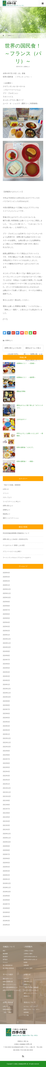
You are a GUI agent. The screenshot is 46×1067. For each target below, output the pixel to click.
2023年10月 (7, 697)
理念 (4, 950)
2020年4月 (6, 867)
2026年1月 (6, 585)
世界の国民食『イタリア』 (25, 447)
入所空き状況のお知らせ (30, 956)
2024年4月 (6, 672)
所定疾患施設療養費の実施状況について (16, 533)
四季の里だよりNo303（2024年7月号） (13, 349)
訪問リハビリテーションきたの (11, 990)
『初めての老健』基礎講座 (11, 485)
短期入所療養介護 (8, 981)
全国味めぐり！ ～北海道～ (26, 363)
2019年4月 (6, 916)
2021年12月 (7, 788)
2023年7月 (6, 709)
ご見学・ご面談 (7, 1012)
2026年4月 (6, 573)
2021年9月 (6, 800)
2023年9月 (6, 701)
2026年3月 (6, 577)
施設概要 (5, 953)
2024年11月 (7, 643)
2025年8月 (6, 606)
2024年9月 (6, 651)
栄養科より (27, 66)
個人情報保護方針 (8, 965)
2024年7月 (6, 660)
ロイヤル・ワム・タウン (30, 1006)
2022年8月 (6, 755)
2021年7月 (6, 809)
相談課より (6, 514)
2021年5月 (6, 817)
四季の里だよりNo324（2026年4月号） (16, 539)
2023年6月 (6, 713)
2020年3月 (6, 871)
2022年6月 (6, 763)
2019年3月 (6, 921)
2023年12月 (7, 689)
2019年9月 (6, 896)
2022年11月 (7, 742)
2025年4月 (6, 622)
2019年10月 (7, 892)
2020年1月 (6, 879)
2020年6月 (6, 858)
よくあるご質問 (28, 968)
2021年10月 (7, 796)
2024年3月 (6, 676)
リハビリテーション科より (11, 501)
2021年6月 (6, 813)
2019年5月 (6, 912)
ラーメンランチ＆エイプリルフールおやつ (17, 557)
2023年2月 (6, 730)
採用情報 (26, 1012)
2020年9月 (6, 846)
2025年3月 (6, 626)
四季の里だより (8, 506)
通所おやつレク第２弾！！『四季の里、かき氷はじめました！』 (33, 349)
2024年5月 (6, 668)
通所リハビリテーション (11, 518)
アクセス (5, 962)
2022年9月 (6, 751)
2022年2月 (6, 780)
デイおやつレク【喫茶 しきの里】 (14, 545)
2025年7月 (6, 610)
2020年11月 (7, 838)
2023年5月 (6, 718)
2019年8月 (6, 900)
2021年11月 (7, 792)
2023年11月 (7, 693)
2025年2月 (6, 631)
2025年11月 (7, 593)
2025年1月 (6, 635)
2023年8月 (6, 705)
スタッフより (7, 497)
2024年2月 (6, 680)
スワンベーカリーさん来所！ (12, 551)
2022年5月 (6, 767)
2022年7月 (6, 759)
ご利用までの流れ (28, 950)
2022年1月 (6, 784)
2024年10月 (7, 647)
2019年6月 (6, 908)
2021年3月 (6, 825)
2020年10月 (7, 842)
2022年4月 (6, 771)
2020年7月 (6, 854)
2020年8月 (6, 850)
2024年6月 (6, 664)
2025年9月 (6, 602)
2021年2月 (6, 829)
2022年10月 (7, 747)
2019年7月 (6, 904)
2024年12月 (7, 639)
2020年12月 (7, 834)
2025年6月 (6, 614)
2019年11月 (7, 887)
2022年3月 (6, 776)
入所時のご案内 (28, 953)
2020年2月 (6, 875)
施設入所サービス (8, 978)
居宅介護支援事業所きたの (10, 987)
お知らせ (6, 489)
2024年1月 (6, 684)
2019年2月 (6, 925)
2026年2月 (6, 581)
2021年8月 (6, 805)
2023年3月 (6, 726)
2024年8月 (6, 655)
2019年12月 (7, 883)
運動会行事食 (21, 391)
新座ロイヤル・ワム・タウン (32, 1009)
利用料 (25, 962)
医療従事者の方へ (8, 1009)
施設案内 (5, 956)
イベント (6, 493)
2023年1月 (6, 734)
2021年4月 (6, 821)
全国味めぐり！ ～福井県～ (26, 377)
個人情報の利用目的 (8, 968)
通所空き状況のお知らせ (30, 959)
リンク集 (26, 1015)
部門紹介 (5, 959)
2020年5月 (6, 863)
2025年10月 (7, 597)
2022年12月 (7, 738)
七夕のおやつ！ (22, 419)
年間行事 (26, 965)
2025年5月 (6, 618)
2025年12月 (7, 589)
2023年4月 (6, 722)
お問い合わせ (6, 1006)
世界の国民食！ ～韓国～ (25, 461)
